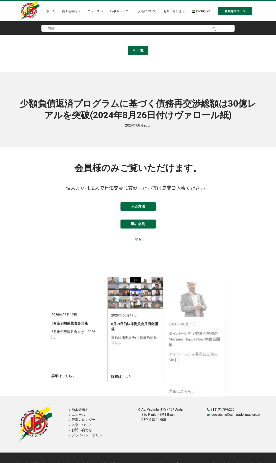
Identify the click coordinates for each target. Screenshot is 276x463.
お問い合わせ (172, 11)
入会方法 (138, 206)
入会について (147, 11)
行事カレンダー (120, 11)
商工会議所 (70, 11)
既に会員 (138, 224)
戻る (138, 239)
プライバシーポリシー (87, 435)
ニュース (94, 11)
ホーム (50, 11)
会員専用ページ (235, 11)
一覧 (138, 50)
